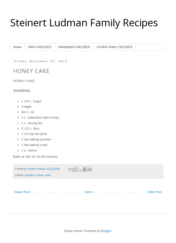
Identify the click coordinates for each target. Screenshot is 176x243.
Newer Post (22, 192)
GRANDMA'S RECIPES (74, 47)
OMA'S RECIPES (40, 47)
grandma (30, 175)
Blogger (106, 231)
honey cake (44, 175)
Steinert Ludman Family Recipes (84, 22)
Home (17, 47)
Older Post (154, 192)
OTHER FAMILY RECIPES (115, 47)
